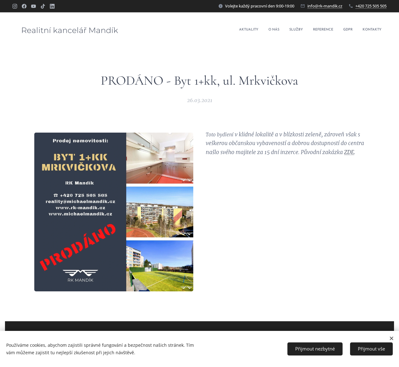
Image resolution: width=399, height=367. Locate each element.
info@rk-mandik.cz (324, 6)
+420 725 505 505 (371, 6)
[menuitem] (333, 30)
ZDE (349, 151)
